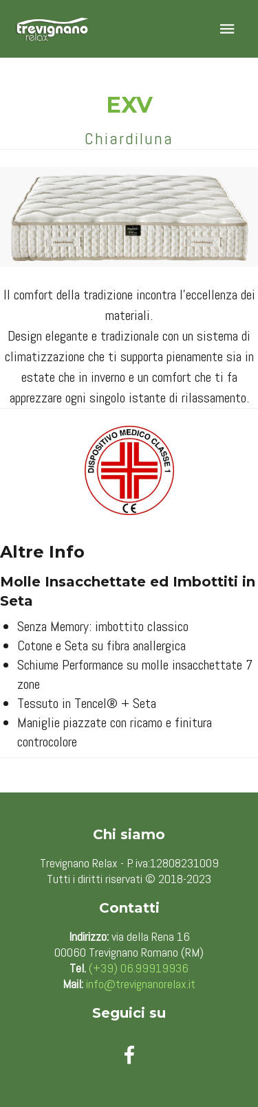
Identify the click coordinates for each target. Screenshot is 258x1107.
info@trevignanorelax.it (140, 984)
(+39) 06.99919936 (139, 968)
